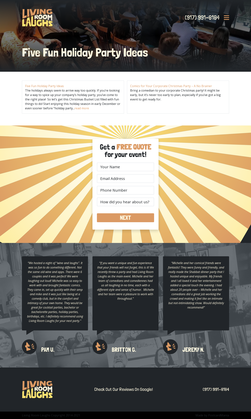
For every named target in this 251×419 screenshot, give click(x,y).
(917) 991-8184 (201, 17)
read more (81, 108)
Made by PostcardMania (212, 415)
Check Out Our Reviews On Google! (122, 389)
